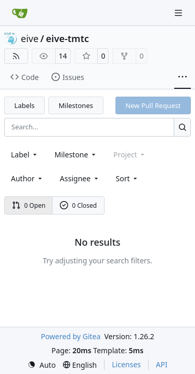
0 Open (29, 205)
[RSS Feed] (16, 56)
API (161, 364)
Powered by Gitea (70, 336)
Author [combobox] (27, 178)
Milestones (76, 105)
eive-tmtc (67, 38)
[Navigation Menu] (179, 12)
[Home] (19, 13)
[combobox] (24, 154)
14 (63, 56)
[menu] (127, 178)
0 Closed (78, 205)
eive (29, 38)
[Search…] (182, 127)
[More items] (182, 77)
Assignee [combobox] (80, 178)
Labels (25, 105)
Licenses (126, 364)
